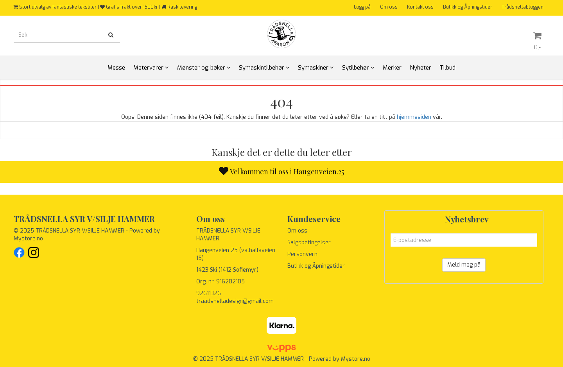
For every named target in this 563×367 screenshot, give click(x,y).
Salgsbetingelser (309, 242)
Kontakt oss (420, 7)
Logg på (362, 7)
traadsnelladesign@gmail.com (235, 301)
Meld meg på (464, 265)
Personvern (302, 254)
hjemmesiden (414, 117)
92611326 (208, 293)
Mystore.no (28, 238)
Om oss (389, 7)
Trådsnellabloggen (522, 7)
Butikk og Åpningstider (467, 7)
